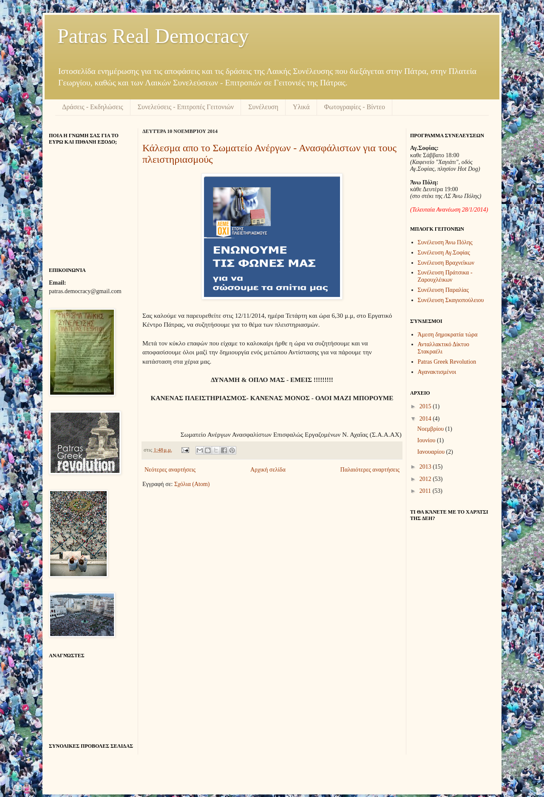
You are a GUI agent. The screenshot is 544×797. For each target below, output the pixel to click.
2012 (426, 479)
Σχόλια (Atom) (192, 484)
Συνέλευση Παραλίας (443, 290)
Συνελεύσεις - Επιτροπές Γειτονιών (186, 106)
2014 (426, 418)
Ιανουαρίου (431, 452)
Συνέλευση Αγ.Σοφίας (444, 252)
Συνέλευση (263, 106)
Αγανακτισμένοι (437, 372)
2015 (426, 406)
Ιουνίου (427, 440)
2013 (426, 467)
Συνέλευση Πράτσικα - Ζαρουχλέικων (445, 276)
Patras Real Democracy (153, 36)
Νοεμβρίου (431, 429)
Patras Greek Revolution (447, 362)
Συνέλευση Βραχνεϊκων (446, 263)
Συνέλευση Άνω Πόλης (445, 242)
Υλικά (301, 106)
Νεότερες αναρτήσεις (170, 469)
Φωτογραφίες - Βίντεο (354, 106)
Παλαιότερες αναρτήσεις (370, 469)
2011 (426, 491)
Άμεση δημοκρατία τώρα (448, 334)
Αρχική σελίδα (268, 469)
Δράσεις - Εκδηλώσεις (92, 106)
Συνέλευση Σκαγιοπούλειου (451, 300)
